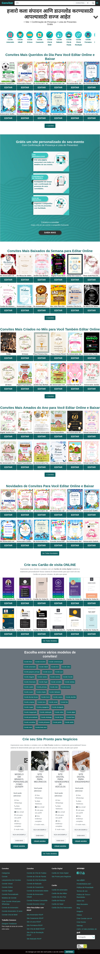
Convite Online (7, 887)
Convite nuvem (28, 692)
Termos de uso (82, 891)
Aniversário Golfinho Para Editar (8, 103)
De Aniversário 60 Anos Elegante (75, 422)
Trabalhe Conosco (9, 920)
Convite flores (59, 717)
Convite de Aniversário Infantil (35, 895)
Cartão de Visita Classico (58, 619)
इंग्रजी (78, 933)
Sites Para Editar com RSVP (35, 909)
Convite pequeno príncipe (32, 672)
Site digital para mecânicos (40, 778)
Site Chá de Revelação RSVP (35, 934)
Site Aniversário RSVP (35, 915)
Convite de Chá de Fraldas (36, 873)
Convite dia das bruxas (31, 697)
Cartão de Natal (57, 904)
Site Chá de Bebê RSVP (36, 929)
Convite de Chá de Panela (36, 876)
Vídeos (79, 915)
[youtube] (83, 872)
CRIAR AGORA (19, 846)
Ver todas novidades (50, 553)
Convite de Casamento (35, 887)
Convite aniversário (30, 667)
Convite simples (41, 692)
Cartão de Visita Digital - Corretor (75, 589)
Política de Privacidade (85, 887)
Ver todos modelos (50, 641)
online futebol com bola (8, 73)
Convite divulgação (57, 707)
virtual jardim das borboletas (91, 452)
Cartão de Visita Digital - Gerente (75, 619)
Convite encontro (40, 662)
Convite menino (42, 677)
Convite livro (55, 667)
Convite (4, 876)
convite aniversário (41, 422)
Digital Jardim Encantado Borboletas (8, 422)
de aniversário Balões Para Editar (91, 103)
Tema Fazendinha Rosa (58, 422)
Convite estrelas (70, 682)
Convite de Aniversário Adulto (37, 891)
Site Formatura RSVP (35, 925)
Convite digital (71, 712)
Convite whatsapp (46, 717)
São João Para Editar (58, 296)
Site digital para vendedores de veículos (62, 780)
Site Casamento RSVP (35, 918)
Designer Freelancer (12, 926)
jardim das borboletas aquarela (41, 265)
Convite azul (59, 672)
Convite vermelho (56, 682)
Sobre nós (80, 901)
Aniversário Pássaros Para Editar (25, 73)
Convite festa (28, 662)
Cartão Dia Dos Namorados (62, 908)
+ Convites (50, 126)
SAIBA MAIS (50, 232)
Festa (8, 343)
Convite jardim (57, 722)
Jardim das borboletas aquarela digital (41, 374)
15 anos (25, 343)
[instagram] (81, 872)
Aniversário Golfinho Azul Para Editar (41, 103)
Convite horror (45, 697)
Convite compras (29, 702)
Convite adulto (69, 722)
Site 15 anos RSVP (34, 922)
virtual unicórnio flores (91, 422)
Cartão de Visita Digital (60, 873)
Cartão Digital (57, 868)
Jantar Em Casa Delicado (75, 265)
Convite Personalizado (10, 894)
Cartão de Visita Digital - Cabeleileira (25, 589)
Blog (78, 908)
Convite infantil (43, 667)
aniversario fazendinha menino (75, 452)
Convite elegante (29, 677)
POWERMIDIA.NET (84, 884)
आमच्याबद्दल (80, 868)
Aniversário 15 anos (58, 452)
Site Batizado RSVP (34, 939)
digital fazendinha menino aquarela (25, 374)
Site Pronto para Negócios (61, 876)
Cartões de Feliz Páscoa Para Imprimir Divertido (75, 374)
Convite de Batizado (34, 884)
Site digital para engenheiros (82, 778)
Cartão (54, 885)
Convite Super (43, 682)
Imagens (80, 911)
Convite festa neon (41, 727)
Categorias (6, 873)
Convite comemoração (55, 662)
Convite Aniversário (30, 682)
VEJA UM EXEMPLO (19, 835)
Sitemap (80, 926)
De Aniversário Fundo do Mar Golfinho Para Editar (58, 103)
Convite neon (28, 727)
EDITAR (8, 87)
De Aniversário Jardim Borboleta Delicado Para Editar (41, 73)
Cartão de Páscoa (58, 900)
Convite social (53, 702)
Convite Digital (7, 891)
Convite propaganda (42, 707)
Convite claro (54, 687)
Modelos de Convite (9, 898)
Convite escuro (47, 672)
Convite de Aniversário (10, 908)
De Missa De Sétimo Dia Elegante (25, 265)
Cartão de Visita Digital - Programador (91, 589)
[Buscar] (93, 3)
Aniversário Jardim (91, 374)
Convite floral (70, 717)
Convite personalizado (30, 717)
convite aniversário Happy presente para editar (75, 103)
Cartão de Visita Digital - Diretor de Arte (8, 619)
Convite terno (41, 702)
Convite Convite (68, 677)
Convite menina (55, 677)
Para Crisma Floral (58, 343)
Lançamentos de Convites (11, 880)
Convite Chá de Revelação (78, 40)
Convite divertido (71, 697)
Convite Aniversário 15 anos (12, 911)
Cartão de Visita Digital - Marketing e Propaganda (91, 619)
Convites (5, 868)
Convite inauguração (30, 712)
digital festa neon (58, 265)
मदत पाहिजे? (81, 880)
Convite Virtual (7, 884)
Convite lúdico (66, 667)
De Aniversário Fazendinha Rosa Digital (41, 452)
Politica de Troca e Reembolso (83, 896)
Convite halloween (54, 692)
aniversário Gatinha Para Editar (91, 531)
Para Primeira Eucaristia (41, 343)
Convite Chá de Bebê (49, 40)
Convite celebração (45, 712)
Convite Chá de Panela (68, 40)
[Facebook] (78, 872)
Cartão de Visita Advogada (41, 619)
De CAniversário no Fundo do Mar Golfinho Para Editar (91, 73)
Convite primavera (44, 722)
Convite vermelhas (29, 722)
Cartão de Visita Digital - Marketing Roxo (58, 589)
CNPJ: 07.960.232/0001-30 (87, 929)
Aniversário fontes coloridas (91, 343)
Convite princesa (41, 687)
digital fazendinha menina (25, 452)
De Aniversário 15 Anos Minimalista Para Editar (8, 265)
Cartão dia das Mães (59, 893)
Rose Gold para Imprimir (91, 265)
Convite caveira (57, 697)
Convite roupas (28, 707)
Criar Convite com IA (84, 918)
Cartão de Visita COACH (25, 619)
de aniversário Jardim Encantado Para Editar (58, 73)
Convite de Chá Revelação (36, 880)
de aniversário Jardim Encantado (75, 73)
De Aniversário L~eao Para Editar (41, 296)
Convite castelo (28, 687)
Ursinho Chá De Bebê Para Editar (75, 296)
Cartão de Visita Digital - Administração (41, 589)
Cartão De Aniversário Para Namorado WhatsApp (8, 296)
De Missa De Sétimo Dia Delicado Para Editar (91, 296)
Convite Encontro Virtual (35, 904)
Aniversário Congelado (25, 296)
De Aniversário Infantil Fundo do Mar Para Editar (25, 103)
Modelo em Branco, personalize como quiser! (20, 780)
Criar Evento (81, 922)
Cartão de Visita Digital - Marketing (8, 589)
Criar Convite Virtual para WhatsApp (11, 902)
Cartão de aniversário (60, 890)
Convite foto (64, 702)
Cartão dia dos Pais (59, 897)
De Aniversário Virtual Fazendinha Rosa (58, 374)
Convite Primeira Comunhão (37, 900)
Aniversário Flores (25, 422)
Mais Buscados (82, 904)
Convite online (59, 712)
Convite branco (65, 687)
